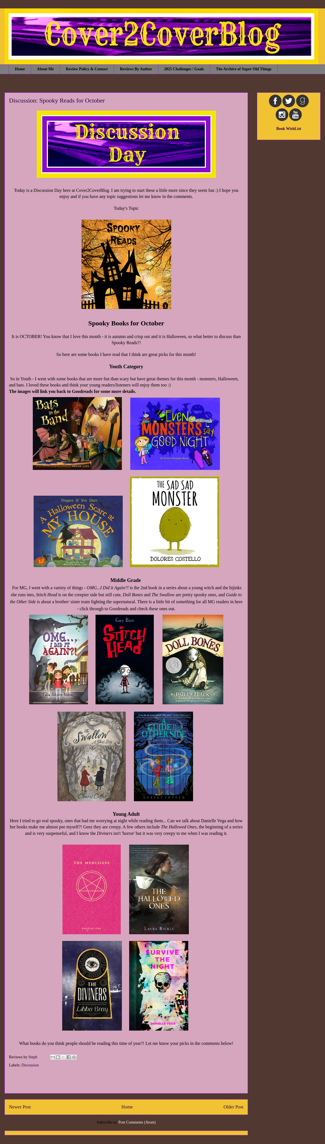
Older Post (233, 1107)
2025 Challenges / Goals (184, 69)
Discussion (30, 1065)
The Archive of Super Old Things (243, 69)
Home (20, 69)
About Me (45, 69)
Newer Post (20, 1107)
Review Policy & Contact (87, 69)
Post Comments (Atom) (136, 1122)
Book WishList (288, 129)
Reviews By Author (136, 69)
